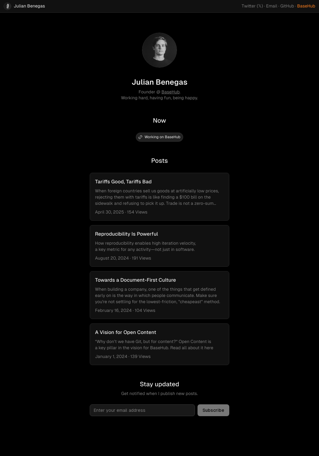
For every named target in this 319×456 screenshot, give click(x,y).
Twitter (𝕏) (252, 6)
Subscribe (213, 410)
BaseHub (306, 6)
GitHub (287, 6)
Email (271, 6)
